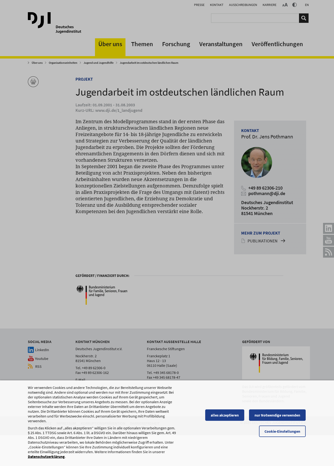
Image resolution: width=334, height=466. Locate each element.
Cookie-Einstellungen (283, 433)
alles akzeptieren (225, 417)
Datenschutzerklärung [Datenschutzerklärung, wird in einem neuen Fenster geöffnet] (46, 458)
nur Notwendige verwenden (278, 417)
